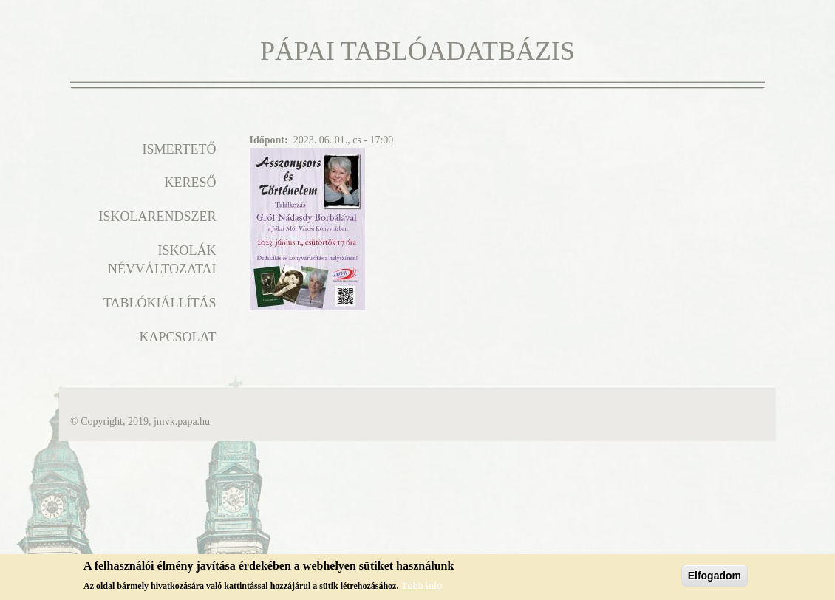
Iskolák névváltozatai (162, 260)
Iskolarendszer (157, 216)
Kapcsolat (177, 337)
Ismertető (180, 149)
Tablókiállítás (160, 303)
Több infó (422, 589)
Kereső (190, 182)
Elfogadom (714, 580)
